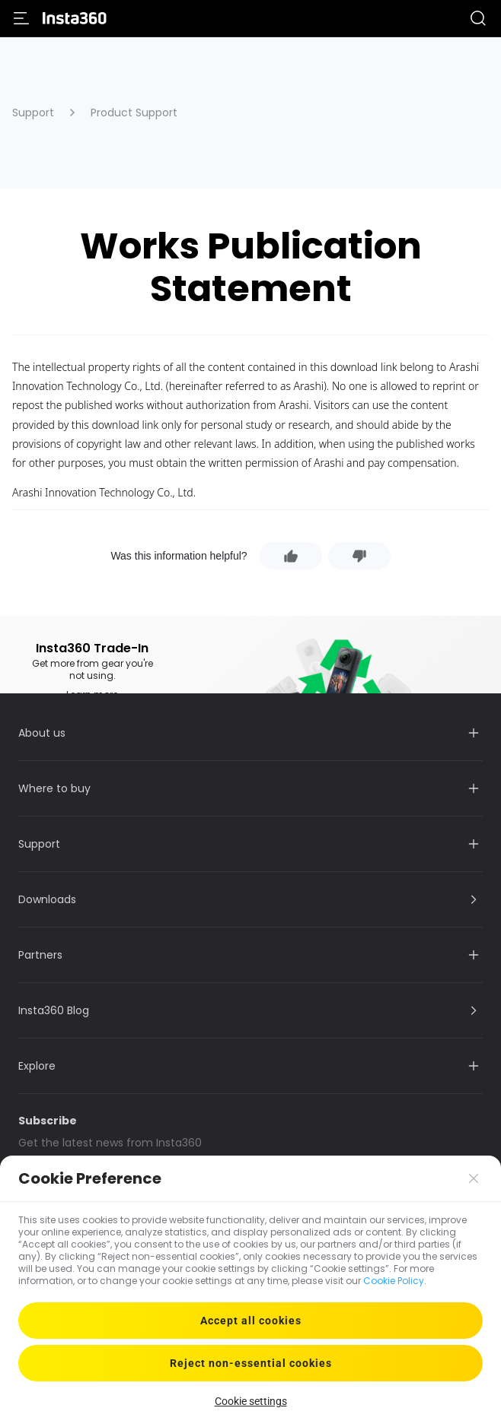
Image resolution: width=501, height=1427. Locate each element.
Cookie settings (251, 1401)
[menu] (21, 18)
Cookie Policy (393, 1280)
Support (33, 112)
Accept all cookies (251, 1320)
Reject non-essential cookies (251, 1363)
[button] (478, 18)
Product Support (134, 112)
